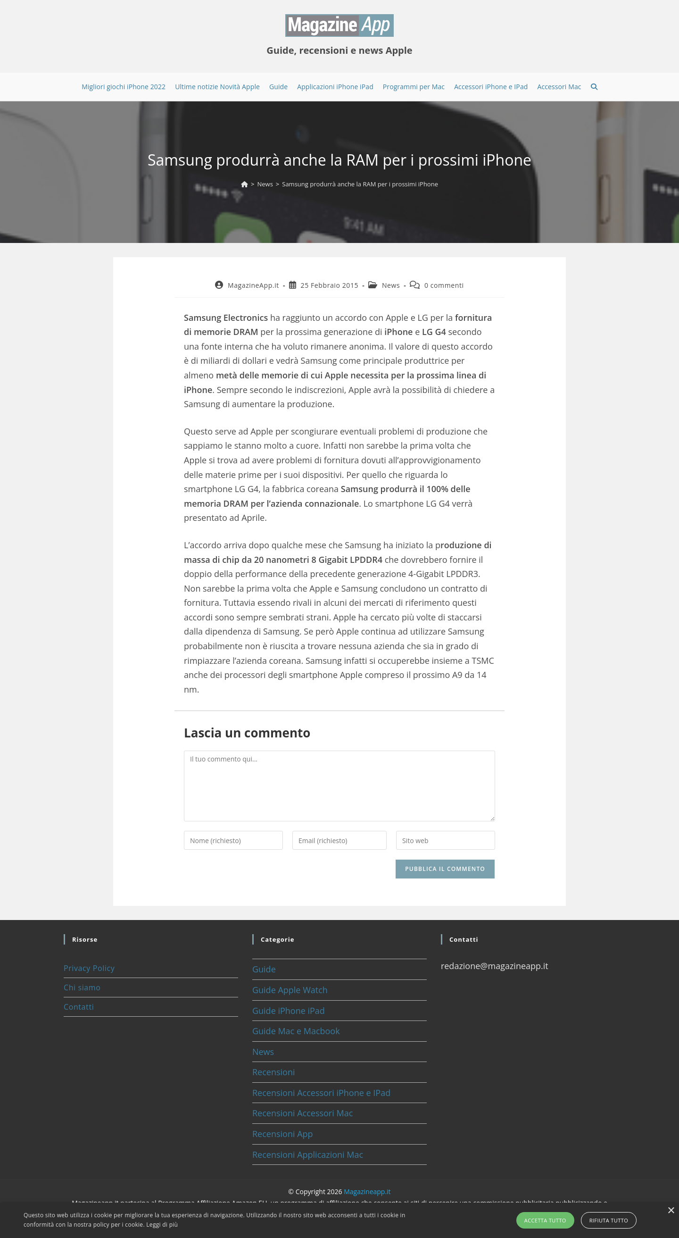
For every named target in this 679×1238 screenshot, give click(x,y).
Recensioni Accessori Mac (302, 1113)
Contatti (79, 1007)
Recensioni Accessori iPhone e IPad (321, 1092)
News (391, 285)
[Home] (244, 184)
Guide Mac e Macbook (296, 1031)
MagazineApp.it (253, 285)
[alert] (339, 1220)
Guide (264, 969)
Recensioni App (282, 1133)
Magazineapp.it (367, 1191)
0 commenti (444, 285)
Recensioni (273, 1072)
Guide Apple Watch (290, 989)
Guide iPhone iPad (288, 1010)
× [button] (670, 1210)
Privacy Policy (89, 968)
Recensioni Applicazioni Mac (307, 1154)
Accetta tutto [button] (545, 1220)
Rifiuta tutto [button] (608, 1220)
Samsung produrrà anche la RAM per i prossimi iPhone (360, 184)
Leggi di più (162, 1225)
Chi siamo (82, 987)
